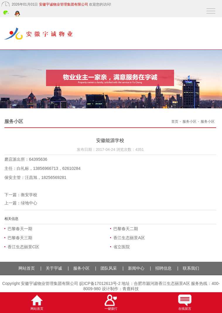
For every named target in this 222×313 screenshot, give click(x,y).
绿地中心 (29, 203)
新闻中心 (136, 268)
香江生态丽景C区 (23, 246)
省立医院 (121, 246)
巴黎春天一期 (20, 228)
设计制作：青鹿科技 (120, 288)
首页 (174, 121)
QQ (17, 14)
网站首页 (26, 268)
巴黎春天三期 (20, 237)
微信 (6, 14)
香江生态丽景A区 (129, 237)
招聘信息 (163, 268)
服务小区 (189, 121)
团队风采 (108, 268)
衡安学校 (29, 194)
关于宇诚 (54, 268)
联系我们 (191, 268)
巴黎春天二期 (125, 228)
